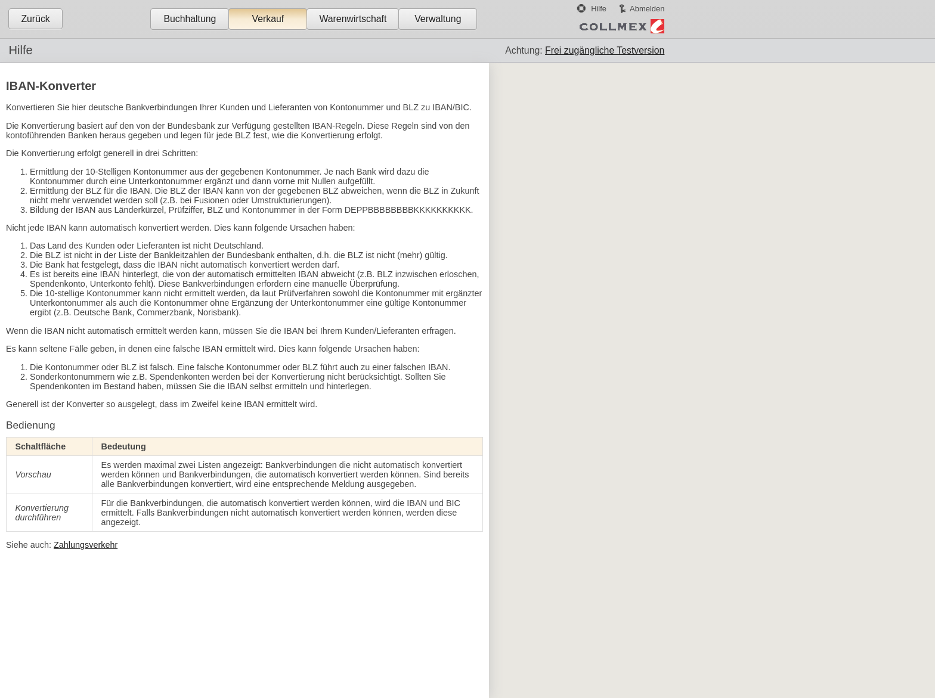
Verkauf (268, 19)
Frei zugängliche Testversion (604, 50)
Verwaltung (437, 19)
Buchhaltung (189, 19)
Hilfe (598, 8)
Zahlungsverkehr (85, 545)
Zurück (35, 19)
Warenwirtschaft (352, 19)
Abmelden (647, 8)
